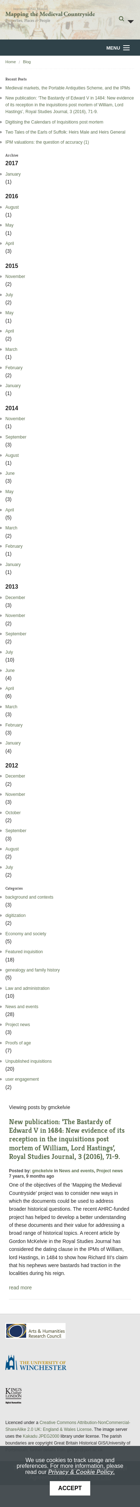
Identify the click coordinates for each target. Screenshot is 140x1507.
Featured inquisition (24, 951)
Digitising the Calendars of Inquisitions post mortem (54, 122)
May (9, 225)
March (11, 349)
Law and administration (27, 988)
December (15, 597)
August (12, 207)
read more (20, 1287)
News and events (21, 1006)
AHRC (36, 1330)
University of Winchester (38, 1363)
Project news (17, 1024)
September (15, 437)
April (9, 243)
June (10, 473)
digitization (15, 915)
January (13, 174)
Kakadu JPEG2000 (41, 1436)
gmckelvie (42, 1170)
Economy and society (25, 933)
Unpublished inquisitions (28, 1061)
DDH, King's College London (14, 1395)
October (13, 812)
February (14, 367)
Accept (70, 1488)
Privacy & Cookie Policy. (81, 1472)
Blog (27, 62)
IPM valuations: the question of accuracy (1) (47, 142)
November (15, 276)
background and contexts (29, 897)
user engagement (22, 1079)
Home (10, 62)
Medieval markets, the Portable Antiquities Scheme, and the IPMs (67, 88)
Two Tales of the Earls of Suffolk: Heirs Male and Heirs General (65, 132)
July (9, 294)
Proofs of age (18, 1042)
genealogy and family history (32, 970)
